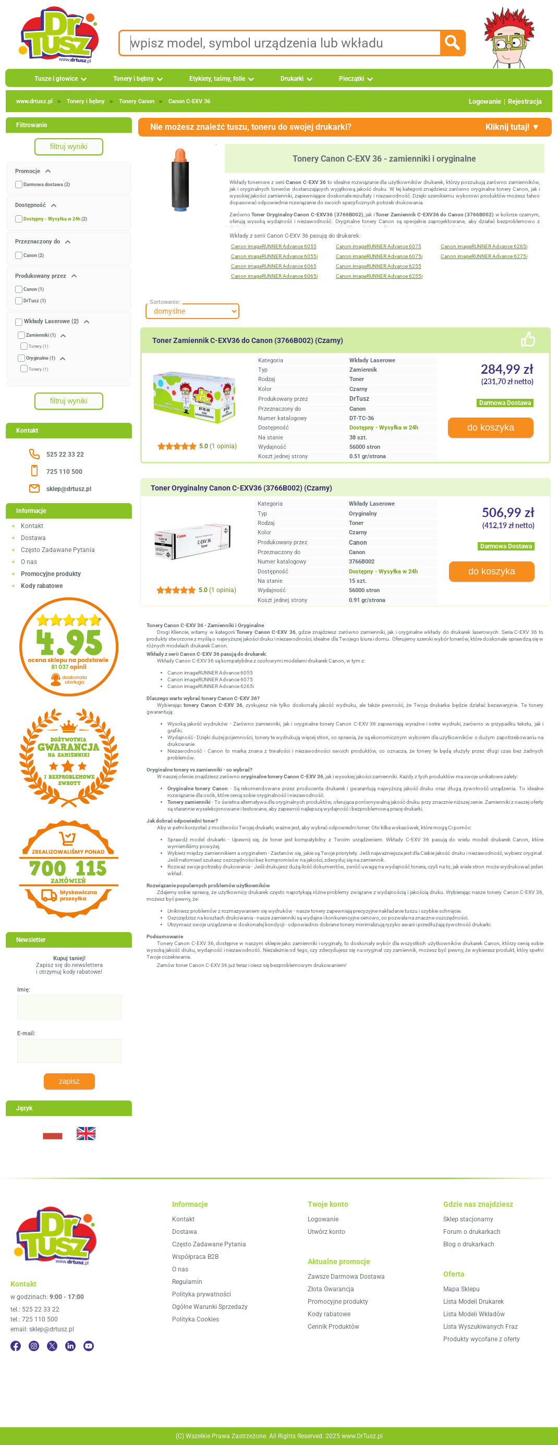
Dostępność (31, 205)
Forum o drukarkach (472, 1231)
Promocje (28, 171)
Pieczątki (351, 78)
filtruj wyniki (69, 146)
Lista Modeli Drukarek (473, 1301)
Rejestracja (525, 101)
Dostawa (33, 538)
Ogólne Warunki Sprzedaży (210, 1307)
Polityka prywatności (201, 1294)
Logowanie (485, 101)
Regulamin (187, 1281)
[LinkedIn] (70, 1346)
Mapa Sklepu (461, 1289)
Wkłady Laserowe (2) (51, 321)
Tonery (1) (38, 346)
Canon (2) (33, 255)
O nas (29, 562)
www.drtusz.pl (34, 101)
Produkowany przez (41, 276)
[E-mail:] (69, 1051)
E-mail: (26, 1033)
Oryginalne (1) (40, 358)
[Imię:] (69, 1007)
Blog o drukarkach (468, 1244)
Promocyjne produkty (338, 1301)
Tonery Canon (136, 101)
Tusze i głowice (56, 78)
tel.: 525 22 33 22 (34, 1309)
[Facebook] (15, 1346)
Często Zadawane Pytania (58, 550)
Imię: (23, 989)
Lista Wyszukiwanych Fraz (480, 1326)
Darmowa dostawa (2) (46, 184)
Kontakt (32, 526)
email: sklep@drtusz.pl (42, 1329)
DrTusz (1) (34, 300)
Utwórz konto (326, 1231)
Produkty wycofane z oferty (481, 1339)
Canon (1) (33, 289)
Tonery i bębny (133, 78)
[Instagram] (34, 1346)
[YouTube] (88, 1346)
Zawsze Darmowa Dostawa (346, 1276)
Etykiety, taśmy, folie (217, 78)
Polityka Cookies (195, 1319)
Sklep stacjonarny (468, 1219)
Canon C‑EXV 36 (189, 101)
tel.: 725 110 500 (34, 1319)
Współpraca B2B (195, 1256)
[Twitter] (52, 1346)
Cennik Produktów (333, 1326)
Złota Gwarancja (331, 1289)
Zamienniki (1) (41, 335)
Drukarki (292, 78)
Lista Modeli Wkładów (474, 1314)
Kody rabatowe (329, 1314)
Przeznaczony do (38, 241)
